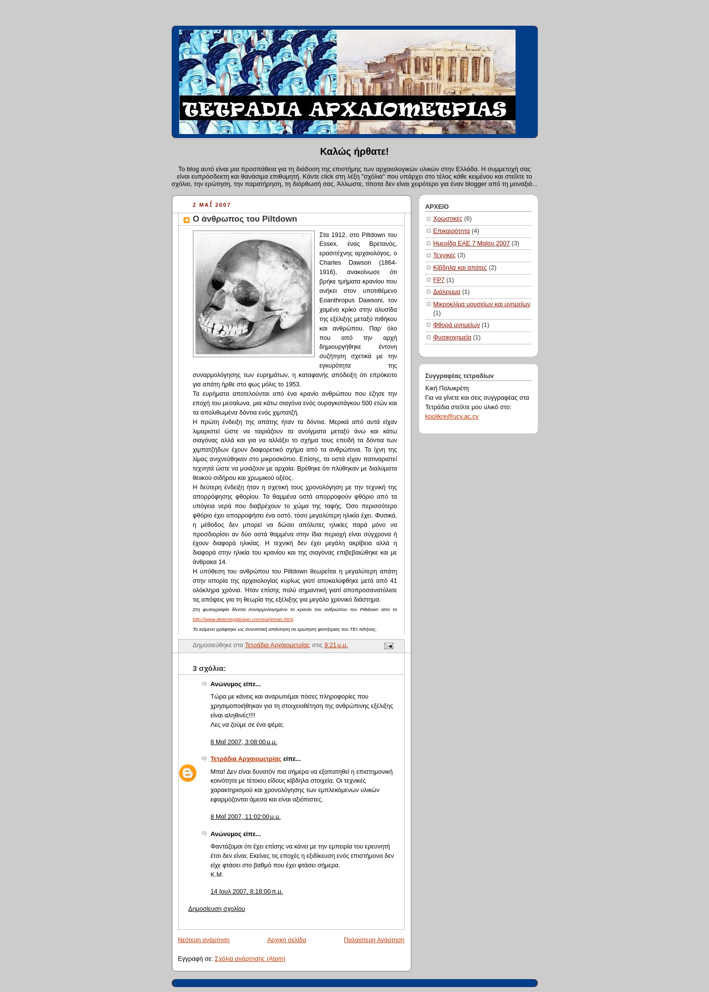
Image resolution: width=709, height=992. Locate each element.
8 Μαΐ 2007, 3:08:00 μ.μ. (244, 742)
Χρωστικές (448, 218)
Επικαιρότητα (451, 231)
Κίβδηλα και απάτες (460, 267)
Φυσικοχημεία (452, 337)
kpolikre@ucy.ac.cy (452, 416)
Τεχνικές (444, 255)
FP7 (439, 280)
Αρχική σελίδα (286, 940)
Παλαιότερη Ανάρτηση (374, 940)
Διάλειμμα (447, 291)
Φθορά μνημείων (456, 325)
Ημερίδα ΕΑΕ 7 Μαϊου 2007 (471, 243)
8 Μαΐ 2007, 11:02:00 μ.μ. (246, 816)
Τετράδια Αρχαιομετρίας (246, 759)
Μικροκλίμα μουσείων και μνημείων (481, 304)
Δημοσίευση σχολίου (217, 908)
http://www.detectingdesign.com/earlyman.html (243, 619)
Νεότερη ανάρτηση (204, 940)
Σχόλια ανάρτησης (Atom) (250, 958)
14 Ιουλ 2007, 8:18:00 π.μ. (247, 891)
